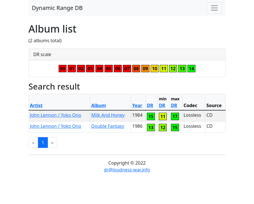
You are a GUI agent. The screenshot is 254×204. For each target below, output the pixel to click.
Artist (36, 105)
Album (98, 105)
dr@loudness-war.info (127, 170)
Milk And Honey (108, 115)
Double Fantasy (107, 126)
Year (137, 105)
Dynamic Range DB (57, 8)
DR (150, 105)
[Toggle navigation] (214, 8)
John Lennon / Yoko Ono (55, 115)
